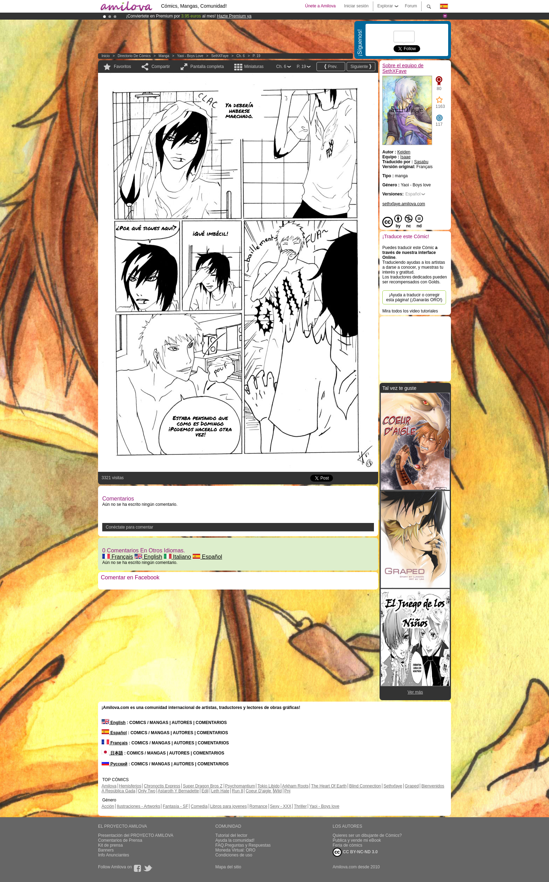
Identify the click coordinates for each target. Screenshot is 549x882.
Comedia (199, 806)
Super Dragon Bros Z (202, 786)
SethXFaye (219, 56)
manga (164, 56)
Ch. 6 (240, 56)
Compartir (161, 66)
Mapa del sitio (228, 866)
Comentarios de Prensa (120, 840)
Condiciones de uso (233, 855)
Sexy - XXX (280, 806)
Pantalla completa (207, 66)
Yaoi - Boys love (190, 56)
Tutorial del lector (231, 835)
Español (207, 557)
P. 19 (256, 56)
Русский (114, 764)
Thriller (300, 806)
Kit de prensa (110, 845)
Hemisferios (130, 786)
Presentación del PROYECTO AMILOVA (135, 835)
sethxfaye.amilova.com (403, 203)
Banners (106, 850)
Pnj (287, 790)
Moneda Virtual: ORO (235, 850)
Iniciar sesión (356, 6)
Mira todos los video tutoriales (410, 311)
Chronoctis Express (162, 786)
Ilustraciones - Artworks (138, 806)
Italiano (177, 557)
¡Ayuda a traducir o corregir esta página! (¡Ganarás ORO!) (414, 297)
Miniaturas (253, 66)
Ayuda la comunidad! (235, 840)
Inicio (106, 56)
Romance (258, 806)
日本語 (112, 753)
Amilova (109, 786)
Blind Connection (365, 786)
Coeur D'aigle (259, 790)
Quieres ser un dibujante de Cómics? (367, 835)
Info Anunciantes (113, 855)
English (148, 557)
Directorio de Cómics (134, 56)
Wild (277, 790)
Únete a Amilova (320, 6)
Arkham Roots (295, 786)
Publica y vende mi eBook (357, 840)
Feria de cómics (347, 845)
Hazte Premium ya (234, 16)
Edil (205, 790)
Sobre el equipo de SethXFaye (403, 68)
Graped (412, 786)
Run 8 (237, 790)
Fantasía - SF (175, 806)
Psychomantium (240, 786)
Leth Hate (220, 790)
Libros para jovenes (228, 806)
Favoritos (122, 66)
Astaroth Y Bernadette (178, 790)
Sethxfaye (392, 786)
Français (117, 557)
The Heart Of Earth (329, 786)
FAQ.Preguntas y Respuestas (243, 845)
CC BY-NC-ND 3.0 (355, 852)
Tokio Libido (268, 786)
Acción (108, 806)
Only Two (146, 790)
